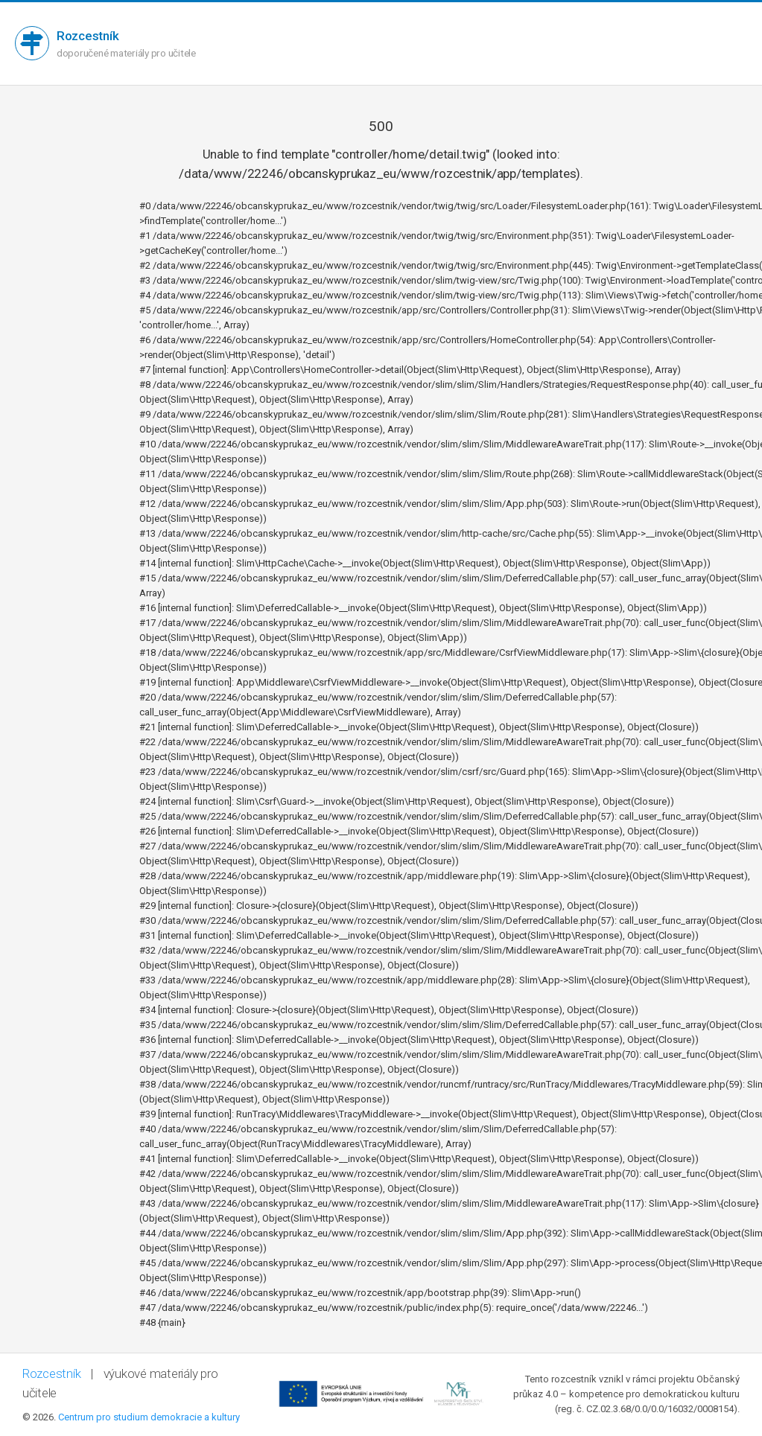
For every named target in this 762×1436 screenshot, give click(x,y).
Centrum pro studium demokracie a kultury (149, 1417)
